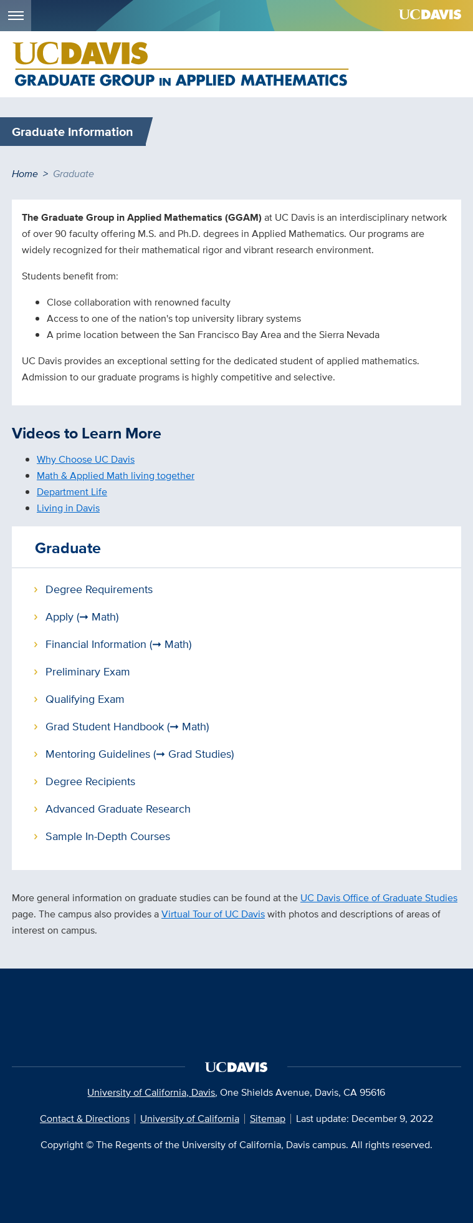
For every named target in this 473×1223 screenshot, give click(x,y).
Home (25, 174)
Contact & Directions (85, 1118)
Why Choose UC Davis (86, 459)
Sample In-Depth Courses (107, 836)
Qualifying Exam (85, 699)
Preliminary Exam (87, 671)
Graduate (68, 547)
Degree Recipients (90, 781)
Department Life (72, 492)
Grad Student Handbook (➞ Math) (127, 726)
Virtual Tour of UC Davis (213, 914)
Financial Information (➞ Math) (118, 644)
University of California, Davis (151, 1092)
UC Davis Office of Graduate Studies (378, 898)
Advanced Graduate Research (118, 808)
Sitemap (267, 1118)
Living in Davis (68, 508)
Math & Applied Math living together (115, 475)
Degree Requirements (99, 589)
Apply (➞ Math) (81, 616)
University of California (189, 1118)
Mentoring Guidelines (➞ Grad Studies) (139, 753)
